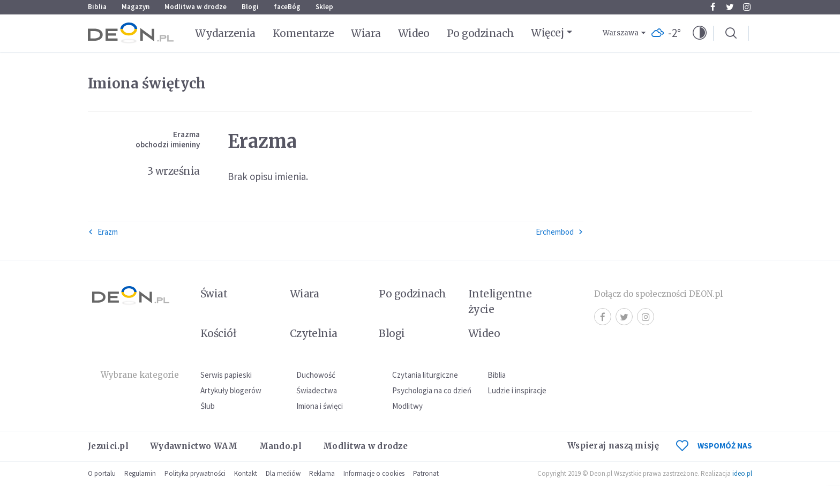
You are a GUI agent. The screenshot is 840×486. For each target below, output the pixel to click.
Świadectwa (316, 390)
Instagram (747, 7)
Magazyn (135, 6)
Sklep (324, 6)
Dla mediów (283, 473)
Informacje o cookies (373, 473)
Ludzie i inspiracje (517, 390)
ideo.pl (742, 473)
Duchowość (315, 375)
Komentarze (303, 33)
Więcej (547, 32)
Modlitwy (407, 406)
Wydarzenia (225, 33)
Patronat (426, 473)
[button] (700, 33)
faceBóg (287, 6)
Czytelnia (314, 333)
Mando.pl (280, 446)
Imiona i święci (319, 406)
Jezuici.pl (108, 446)
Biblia (97, 6)
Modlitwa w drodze (195, 6)
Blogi (250, 6)
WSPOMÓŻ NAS (714, 445)
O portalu (102, 473)
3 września (173, 171)
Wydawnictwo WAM (194, 446)
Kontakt (245, 473)
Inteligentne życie (500, 301)
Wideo (414, 33)
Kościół (218, 333)
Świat (213, 293)
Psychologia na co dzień (431, 390)
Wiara (365, 33)
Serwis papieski (226, 375)
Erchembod (559, 232)
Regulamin (140, 473)
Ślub (207, 406)
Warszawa (621, 32)
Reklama (322, 473)
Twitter (730, 7)
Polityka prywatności (195, 473)
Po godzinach (480, 33)
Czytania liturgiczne (425, 375)
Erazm (103, 232)
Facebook (712, 7)
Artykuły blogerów (230, 390)
